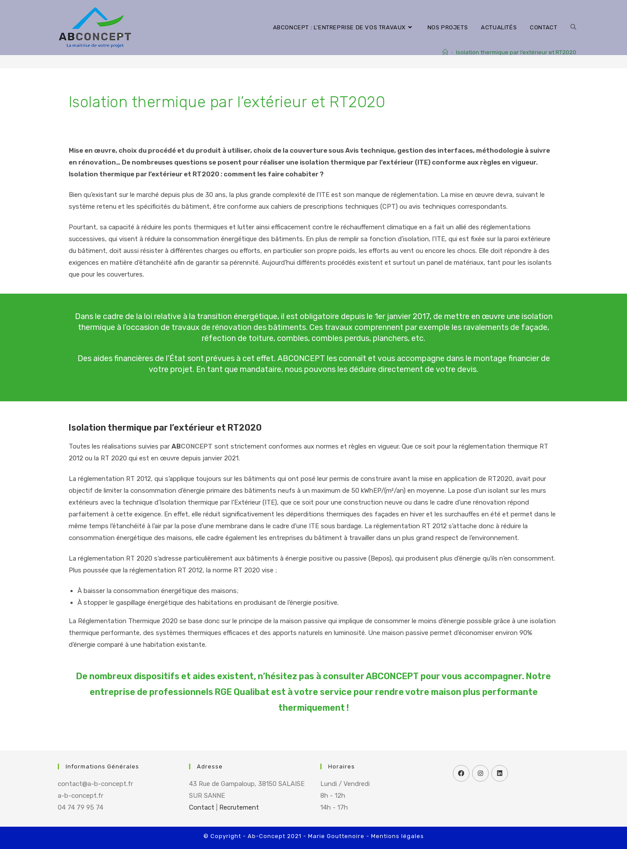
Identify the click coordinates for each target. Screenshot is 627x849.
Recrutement (239, 807)
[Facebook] (461, 773)
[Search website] (573, 27)
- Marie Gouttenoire (333, 836)
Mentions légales (397, 836)
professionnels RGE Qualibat (209, 692)
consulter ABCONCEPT (371, 676)
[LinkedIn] (499, 773)
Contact (201, 807)
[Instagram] (480, 773)
